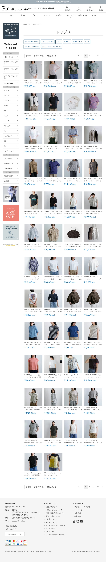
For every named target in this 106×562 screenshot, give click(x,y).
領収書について (51, 522)
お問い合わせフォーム (15, 534)
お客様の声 (50, 532)
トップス (6, 95)
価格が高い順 (51, 56)
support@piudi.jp (18, 521)
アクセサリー (8, 126)
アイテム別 (32, 24)
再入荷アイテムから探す (10, 70)
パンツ (6, 105)
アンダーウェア (8, 151)
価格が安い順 (39, 56)
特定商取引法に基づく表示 (43, 551)
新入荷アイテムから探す (10, 63)
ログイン (77, 507)
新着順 (28, 56)
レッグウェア (8, 136)
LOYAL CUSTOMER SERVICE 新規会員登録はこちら (53, 2)
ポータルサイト (12, 529)
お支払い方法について (54, 510)
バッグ (6, 116)
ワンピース (7, 100)
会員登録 (77, 513)
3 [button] (89, 56)
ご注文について (51, 519)
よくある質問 (8, 158)
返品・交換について (53, 516)
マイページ (78, 510)
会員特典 (77, 516)
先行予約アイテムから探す (10, 77)
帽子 (5, 141)
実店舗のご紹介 (12, 526)
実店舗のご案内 (8, 176)
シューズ (6, 121)
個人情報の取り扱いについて (26, 551)
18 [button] (98, 56)
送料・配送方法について (55, 513)
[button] (78, 56)
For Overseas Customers (55, 535)
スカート (6, 110)
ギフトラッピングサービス (55, 525)
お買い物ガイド (8, 163)
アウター (6, 90)
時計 (5, 146)
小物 (5, 131)
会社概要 (6, 181)
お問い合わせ (8, 168)
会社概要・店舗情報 (10, 551)
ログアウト (88, 507)
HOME (25, 24)
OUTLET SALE (8, 83)
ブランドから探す (9, 57)
